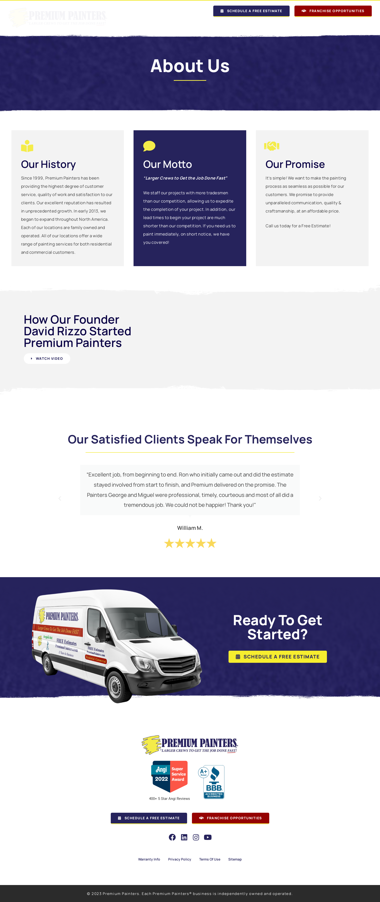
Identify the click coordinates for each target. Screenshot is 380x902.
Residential (281, 25)
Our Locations (159, 25)
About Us (194, 25)
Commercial (316, 25)
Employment (354, 25)
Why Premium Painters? (236, 25)
